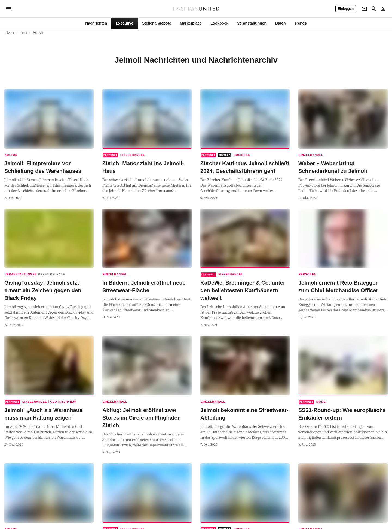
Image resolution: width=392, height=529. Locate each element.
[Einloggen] (345, 8)
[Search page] (374, 8)
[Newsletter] (364, 8)
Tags (23, 32)
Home (9, 32)
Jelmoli (37, 32)
